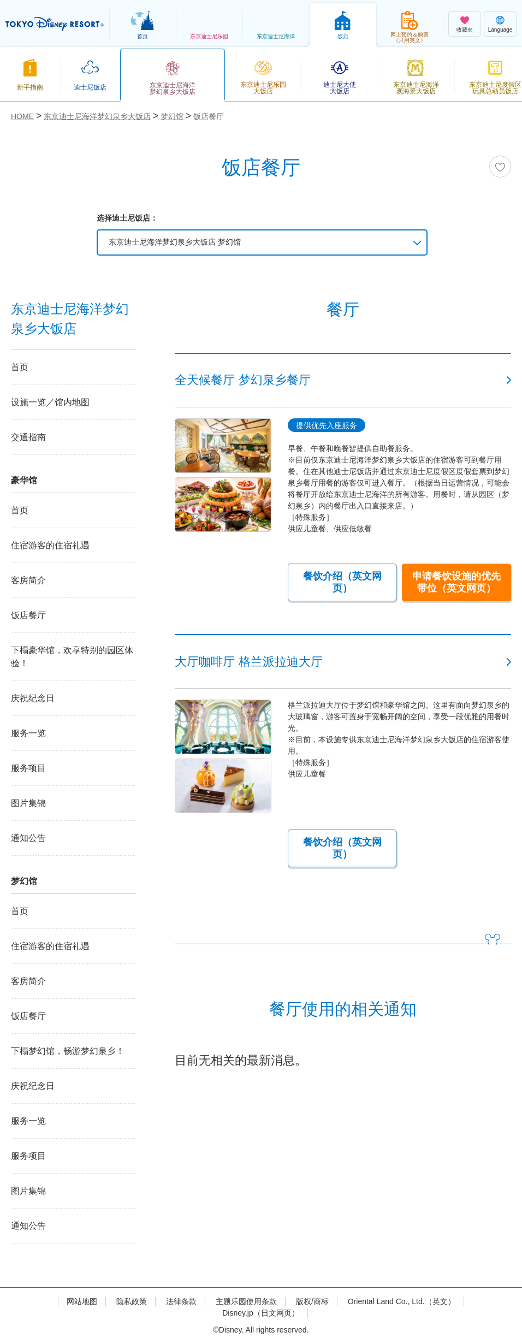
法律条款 (181, 1301)
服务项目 (28, 768)
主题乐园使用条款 (246, 1301)
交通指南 (28, 437)
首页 (19, 367)
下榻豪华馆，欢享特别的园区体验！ (72, 657)
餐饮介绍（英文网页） (342, 582)
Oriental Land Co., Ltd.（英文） (401, 1301)
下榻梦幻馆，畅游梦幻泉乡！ (67, 1051)
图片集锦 (28, 803)
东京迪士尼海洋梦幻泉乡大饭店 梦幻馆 (175, 242)
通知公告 (28, 838)
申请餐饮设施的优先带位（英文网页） (456, 582)
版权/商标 (312, 1301)
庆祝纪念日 (33, 698)
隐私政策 (131, 1301)
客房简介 (28, 580)
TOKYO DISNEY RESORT (54, 24)
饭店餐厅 (28, 615)
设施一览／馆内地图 (50, 402)
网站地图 (82, 1301)
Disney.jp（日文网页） (260, 1313)
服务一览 (28, 733)
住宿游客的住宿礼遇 (50, 545)
